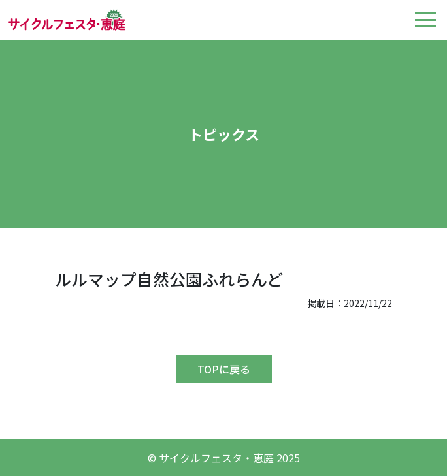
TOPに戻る (223, 369)
